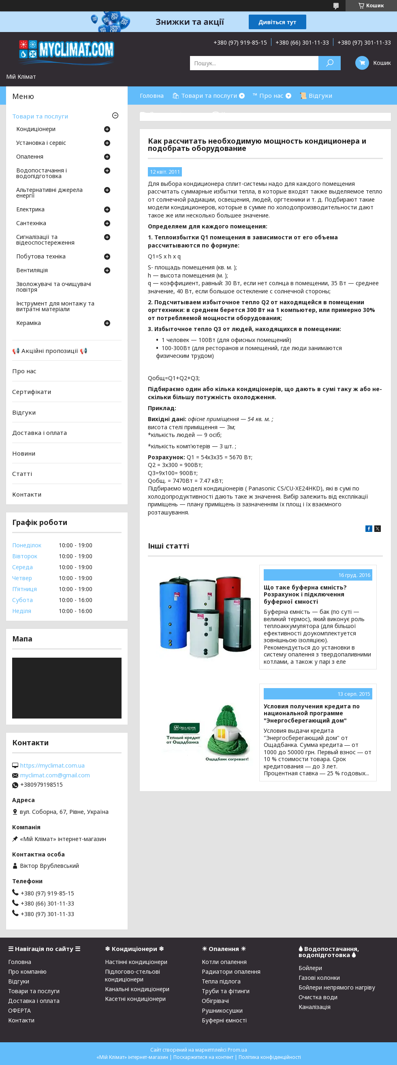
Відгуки (24, 412)
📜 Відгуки (315, 95)
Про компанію (27, 971)
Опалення (29, 157)
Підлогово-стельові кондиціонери (132, 975)
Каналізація (315, 1007)
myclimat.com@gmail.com (55, 775)
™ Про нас (268, 95)
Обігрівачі (215, 1001)
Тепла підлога (221, 981)
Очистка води (318, 997)
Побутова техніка (41, 257)
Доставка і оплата (39, 432)
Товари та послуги (40, 116)
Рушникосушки (222, 1010)
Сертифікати (31, 391)
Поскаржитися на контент (203, 1057)
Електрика (30, 210)
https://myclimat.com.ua (52, 765)
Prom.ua (237, 1049)
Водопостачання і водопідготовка (41, 174)
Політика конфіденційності (270, 1057)
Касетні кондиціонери (135, 999)
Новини (23, 453)
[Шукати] (329, 63)
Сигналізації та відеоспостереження (45, 240)
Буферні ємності (224, 1020)
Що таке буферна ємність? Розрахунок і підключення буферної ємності (305, 594)
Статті (22, 473)
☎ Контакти (231, 114)
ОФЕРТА (19, 1010)
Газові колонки (319, 977)
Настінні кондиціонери (136, 962)
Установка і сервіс (41, 143)
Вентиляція (32, 270)
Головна (152, 95)
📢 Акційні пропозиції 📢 (50, 350)
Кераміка (28, 323)
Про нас (24, 371)
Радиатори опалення (231, 971)
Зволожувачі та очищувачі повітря (53, 287)
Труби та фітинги (226, 991)
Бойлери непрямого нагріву (337, 987)
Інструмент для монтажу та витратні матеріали (55, 307)
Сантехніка (31, 223)
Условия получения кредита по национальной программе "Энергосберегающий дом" (312, 713)
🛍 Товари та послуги (204, 95)
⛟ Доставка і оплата (172, 114)
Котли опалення (224, 962)
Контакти (26, 494)
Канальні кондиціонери (137, 989)
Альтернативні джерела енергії (49, 193)
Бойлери (310, 968)
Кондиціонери (35, 129)
